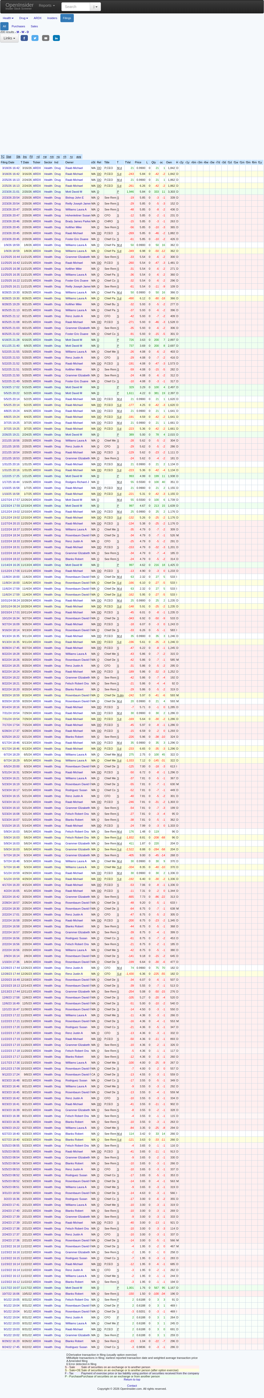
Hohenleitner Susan (78, 215)
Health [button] (8, 18)
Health (48, 168)
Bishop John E (75, 197)
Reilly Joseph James (79, 203)
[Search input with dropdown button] (75, 6)
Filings (67, 18)
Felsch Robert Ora (77, 683)
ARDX (38, 18)
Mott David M (74, 191)
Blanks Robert (74, 559)
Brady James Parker (78, 221)
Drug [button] (23, 18)
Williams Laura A (76, 209)
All (4, 26)
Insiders (52, 18)
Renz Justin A (74, 316)
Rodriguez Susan (76, 790)
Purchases (18, 26)
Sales (34, 26)
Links (9, 38)
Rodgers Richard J (77, 482)
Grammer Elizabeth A (79, 256)
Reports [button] (47, 5)
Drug (57, 168)
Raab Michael (74, 168)
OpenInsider (20, 6)
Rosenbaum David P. (79, 535)
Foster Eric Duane (77, 239)
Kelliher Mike (74, 227)
